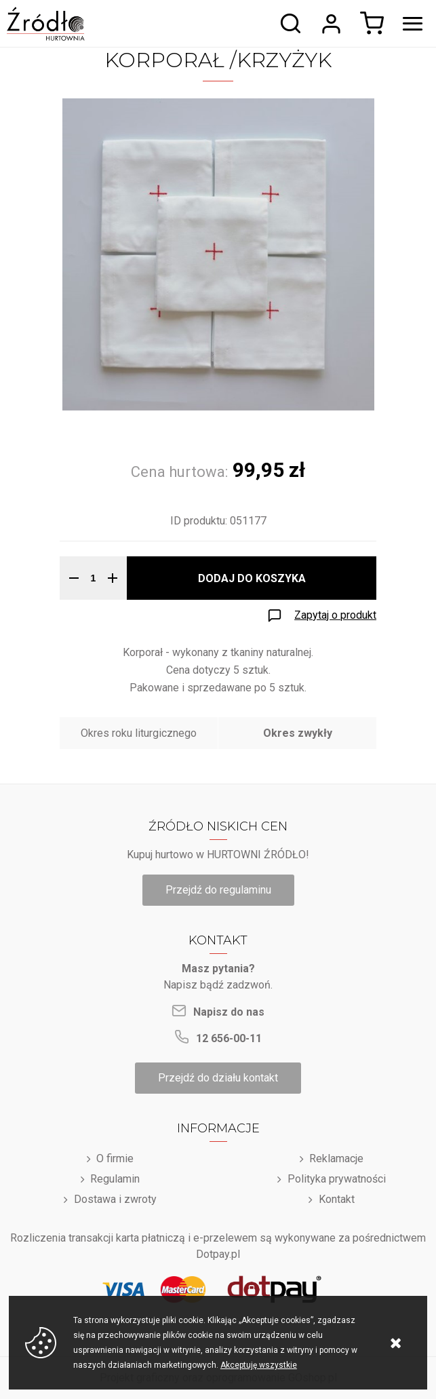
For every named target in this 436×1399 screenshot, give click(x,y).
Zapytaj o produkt (335, 615)
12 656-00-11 (229, 1038)
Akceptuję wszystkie (258, 1365)
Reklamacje (336, 1158)
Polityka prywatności (337, 1178)
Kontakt (337, 1199)
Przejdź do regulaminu (218, 889)
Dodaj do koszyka (252, 578)
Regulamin (115, 1178)
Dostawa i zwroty (115, 1199)
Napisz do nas (228, 1011)
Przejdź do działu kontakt (218, 1077)
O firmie (115, 1158)
